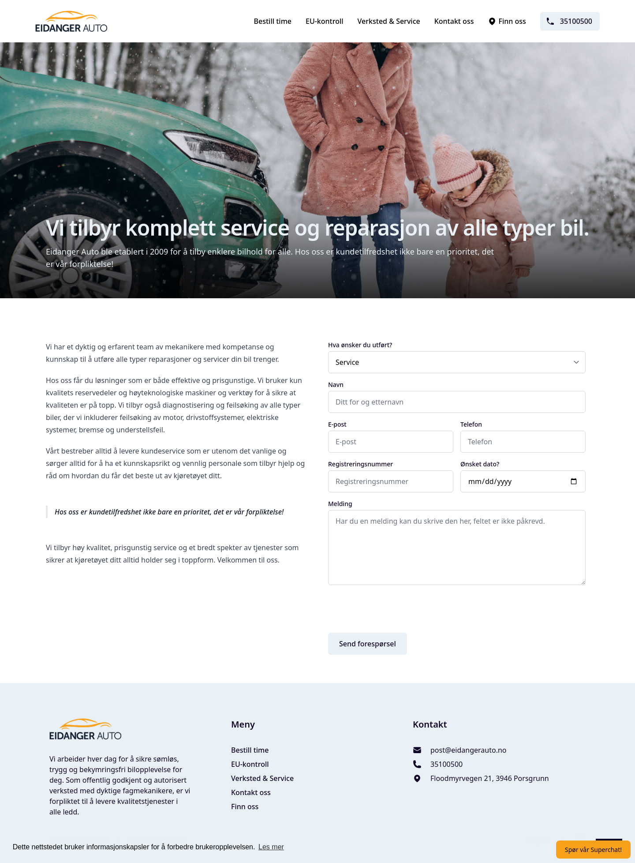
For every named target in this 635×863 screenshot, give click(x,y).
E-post (337, 424)
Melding (340, 503)
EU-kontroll (325, 21)
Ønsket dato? (479, 464)
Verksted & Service (389, 21)
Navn (336, 384)
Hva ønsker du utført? (360, 345)
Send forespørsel (367, 644)
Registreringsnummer (360, 464)
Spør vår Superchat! (593, 849)
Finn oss (507, 21)
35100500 (569, 21)
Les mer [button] (271, 847)
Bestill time (272, 21)
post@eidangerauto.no (468, 750)
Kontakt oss (454, 21)
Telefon (471, 424)
